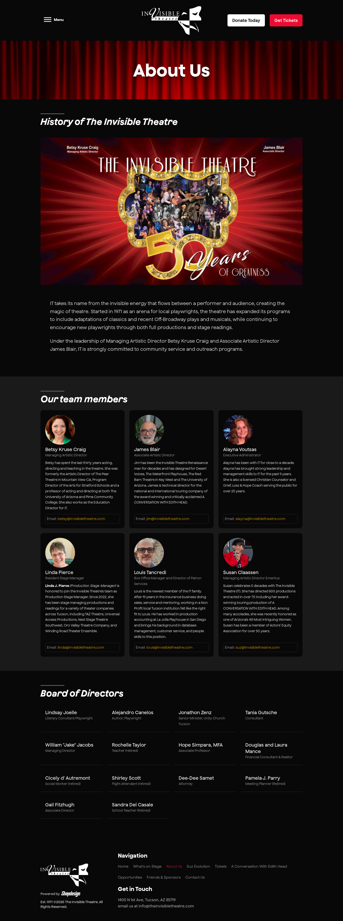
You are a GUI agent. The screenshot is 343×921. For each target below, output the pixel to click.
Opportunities (130, 877)
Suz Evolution (198, 866)
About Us (174, 866)
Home (123, 866)
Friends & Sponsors (164, 877)
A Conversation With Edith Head (259, 866)
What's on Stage (147, 866)
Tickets (221, 866)
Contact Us (195, 877)
